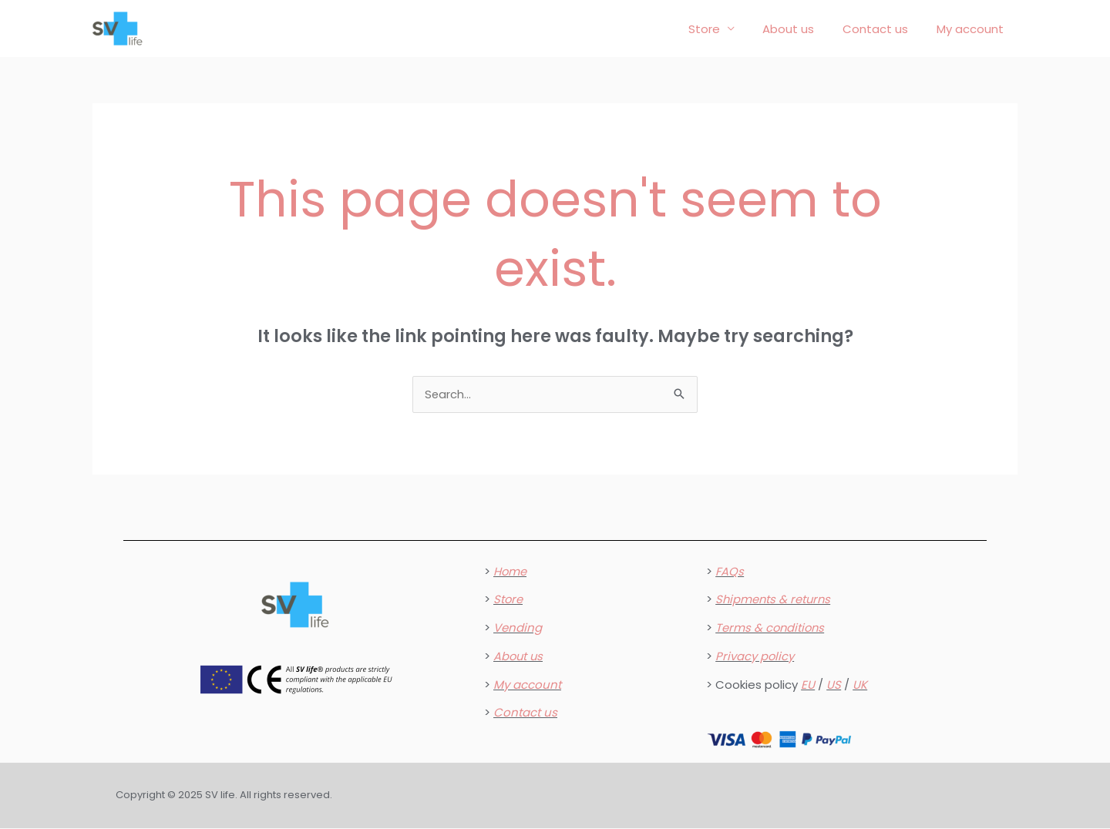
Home (510, 572)
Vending (517, 628)
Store (722, 29)
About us (801, 29)
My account (972, 29)
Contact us (883, 29)
